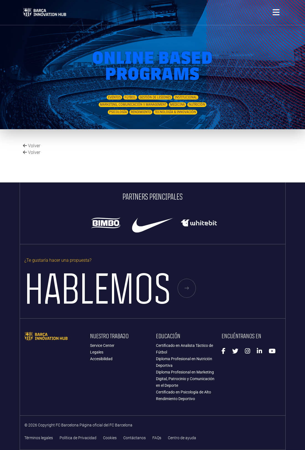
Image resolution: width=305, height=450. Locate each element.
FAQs (156, 438)
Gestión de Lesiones (155, 97)
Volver (31, 145)
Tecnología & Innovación (175, 112)
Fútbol (130, 97)
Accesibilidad (101, 359)
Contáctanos (134, 438)
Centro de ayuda (182, 438)
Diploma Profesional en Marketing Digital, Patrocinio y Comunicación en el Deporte (185, 379)
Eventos (114, 97)
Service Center (102, 345)
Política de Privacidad (78, 438)
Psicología (118, 112)
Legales (96, 352)
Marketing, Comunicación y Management (133, 104)
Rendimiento (141, 112)
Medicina (177, 104)
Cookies (110, 438)
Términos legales (38, 438)
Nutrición (197, 104)
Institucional (186, 97)
